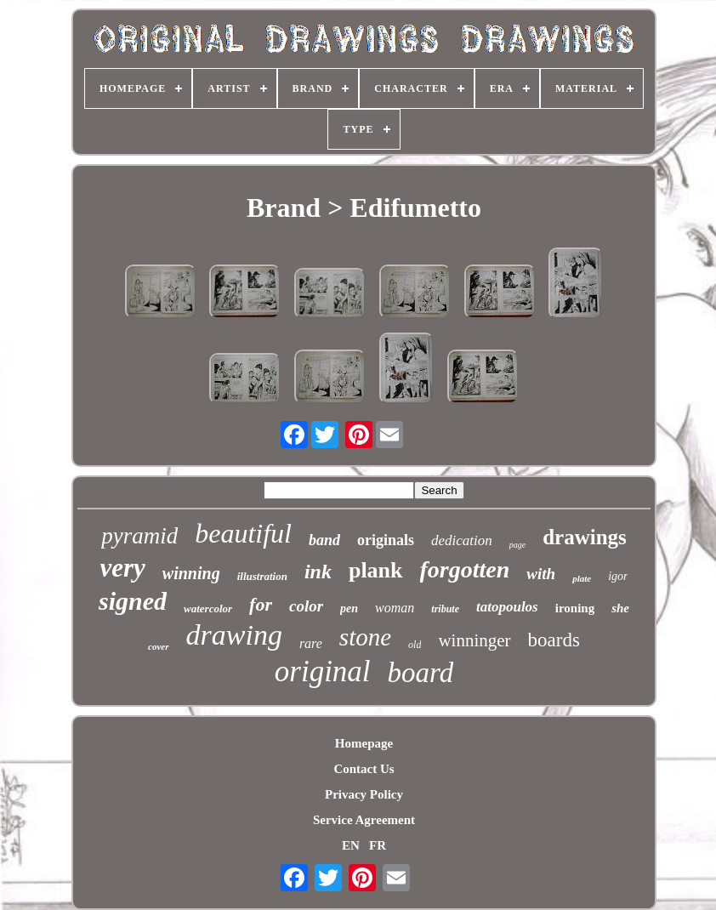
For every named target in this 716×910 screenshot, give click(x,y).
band (324, 540)
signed (133, 601)
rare (310, 643)
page (517, 544)
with (540, 574)
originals (385, 540)
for (260, 604)
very (122, 568)
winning (191, 573)
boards (554, 640)
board (421, 672)
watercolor (208, 608)
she (620, 608)
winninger (474, 640)
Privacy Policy (364, 794)
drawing (234, 635)
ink (318, 571)
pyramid (139, 536)
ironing (574, 608)
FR (377, 845)
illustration (262, 576)
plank (376, 570)
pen (349, 608)
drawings (585, 537)
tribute (445, 609)
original (323, 671)
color (306, 606)
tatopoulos (507, 607)
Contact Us (363, 769)
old (414, 645)
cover (158, 646)
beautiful (243, 533)
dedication (461, 540)
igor (618, 576)
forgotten (465, 569)
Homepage (364, 743)
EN (351, 845)
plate (581, 578)
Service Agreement (364, 820)
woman (394, 607)
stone (365, 637)
